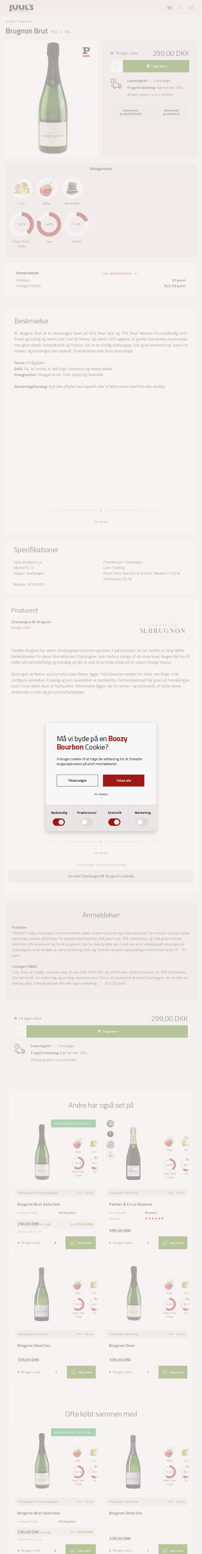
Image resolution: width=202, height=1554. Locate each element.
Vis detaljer (101, 795)
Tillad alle (123, 780)
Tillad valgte (77, 780)
